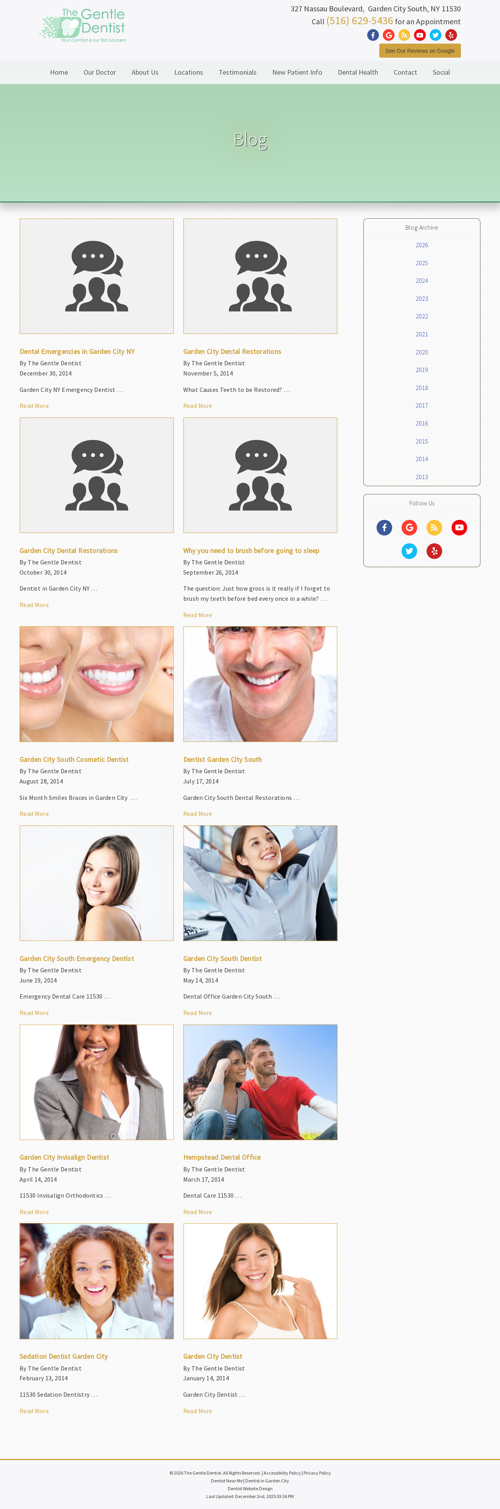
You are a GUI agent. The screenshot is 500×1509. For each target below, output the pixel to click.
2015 (422, 441)
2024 (422, 280)
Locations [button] (188, 72)
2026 (422, 245)
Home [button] (59, 72)
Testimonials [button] (238, 72)
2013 (422, 477)
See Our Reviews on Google (420, 50)
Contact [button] (405, 72)
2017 (422, 405)
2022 (422, 316)
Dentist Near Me (227, 1481)
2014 (422, 459)
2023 (422, 298)
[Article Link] (97, 317)
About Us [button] (145, 72)
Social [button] (441, 72)
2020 (422, 352)
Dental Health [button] (358, 72)
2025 (422, 263)
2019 (422, 370)
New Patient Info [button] (297, 72)
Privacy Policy (317, 1473)
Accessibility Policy (282, 1473)
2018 (422, 388)
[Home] (82, 33)
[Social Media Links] (384, 527)
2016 (422, 423)
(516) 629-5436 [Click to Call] (359, 20)
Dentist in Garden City (267, 1481)
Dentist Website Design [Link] (250, 1488)
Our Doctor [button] (100, 72)
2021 (422, 334)
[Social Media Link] (375, 35)
